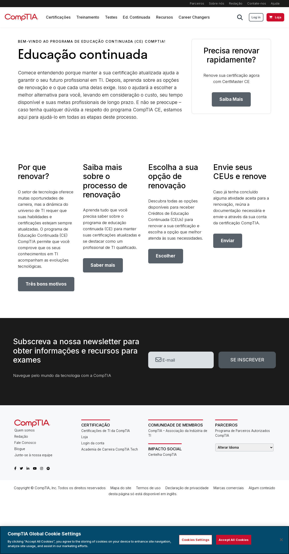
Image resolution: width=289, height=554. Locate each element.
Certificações (58, 17)
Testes (111, 17)
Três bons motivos (46, 284)
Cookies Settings (195, 539)
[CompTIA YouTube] (35, 468)
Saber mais (103, 265)
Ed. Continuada (136, 17)
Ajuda (275, 3)
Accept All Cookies (234, 539)
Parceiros (197, 3)
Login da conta (92, 443)
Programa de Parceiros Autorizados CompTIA (242, 433)
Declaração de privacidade (187, 488)
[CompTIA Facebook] (15, 468)
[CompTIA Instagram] (41, 468)
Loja (84, 437)
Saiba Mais (231, 99)
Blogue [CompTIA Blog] (19, 449)
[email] (181, 360)
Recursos (164, 17)
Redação (235, 3)
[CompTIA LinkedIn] (28, 468)
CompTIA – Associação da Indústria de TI (177, 433)
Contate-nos (256, 3)
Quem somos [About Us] (24, 430)
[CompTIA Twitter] (21, 468)
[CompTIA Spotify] (48, 468)
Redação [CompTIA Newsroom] (21, 436)
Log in (256, 17)
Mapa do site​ (120, 488)
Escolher (165, 256)
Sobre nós (216, 3)
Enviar (227, 240)
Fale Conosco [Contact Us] (25, 443)
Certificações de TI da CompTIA (105, 431)
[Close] (281, 539)
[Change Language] (244, 447)
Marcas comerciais (228, 488)
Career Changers (194, 17)
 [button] (240, 17)
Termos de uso (148, 488)
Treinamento (87, 17)
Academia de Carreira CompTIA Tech (109, 449)
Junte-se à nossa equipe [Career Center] (33, 455)
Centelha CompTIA (162, 455)
